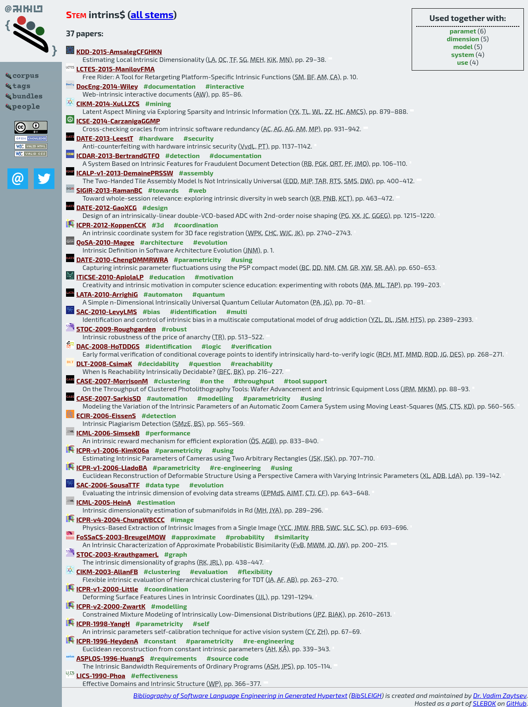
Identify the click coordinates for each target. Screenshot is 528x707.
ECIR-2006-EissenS (106, 415)
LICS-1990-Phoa (100, 675)
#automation (166, 398)
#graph (175, 554)
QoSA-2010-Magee (105, 242)
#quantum (208, 294)
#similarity (291, 537)
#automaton (163, 294)
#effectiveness (154, 675)
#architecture (161, 242)
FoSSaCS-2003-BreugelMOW (121, 537)
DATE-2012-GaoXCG (106, 207)
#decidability (158, 363)
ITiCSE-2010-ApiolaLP (110, 277)
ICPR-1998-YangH (103, 623)
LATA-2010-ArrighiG (107, 294)
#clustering (171, 381)
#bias (151, 311)
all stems (152, 14)
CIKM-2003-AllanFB (107, 571)
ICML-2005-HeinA (103, 502)
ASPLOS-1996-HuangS (110, 658)
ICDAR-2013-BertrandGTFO (118, 155)
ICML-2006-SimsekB (108, 433)
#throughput (253, 381)
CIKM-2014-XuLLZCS (107, 103)
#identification (193, 311)
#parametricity (197, 259)
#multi (236, 311)
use (462, 62)
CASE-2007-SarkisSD (108, 398)
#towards (163, 190)
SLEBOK (484, 703)
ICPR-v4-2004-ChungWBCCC (120, 519)
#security (199, 138)
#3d (157, 225)
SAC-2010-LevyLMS (106, 311)
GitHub (517, 703)
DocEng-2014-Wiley (107, 86)
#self (201, 623)
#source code (227, 658)
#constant (160, 641)
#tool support (305, 381)
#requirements (173, 658)
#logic (211, 346)
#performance (167, 433)
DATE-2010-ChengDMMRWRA (122, 259)
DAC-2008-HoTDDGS (107, 346)
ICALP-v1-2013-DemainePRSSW (124, 173)
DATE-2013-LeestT (104, 138)
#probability (244, 537)
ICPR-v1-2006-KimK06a (112, 450)
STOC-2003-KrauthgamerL (117, 554)
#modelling (215, 398)
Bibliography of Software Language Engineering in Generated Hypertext (240, 695)
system (462, 54)
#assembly (196, 173)
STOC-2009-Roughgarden (116, 329)
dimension (463, 39)
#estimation (156, 502)
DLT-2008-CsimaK (104, 363)
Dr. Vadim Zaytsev (499, 695)
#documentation (170, 86)
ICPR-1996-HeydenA (107, 641)
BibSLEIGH (366, 695)
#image (182, 519)
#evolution (210, 242)
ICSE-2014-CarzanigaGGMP (118, 121)
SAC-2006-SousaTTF (107, 485)
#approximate (193, 537)
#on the (212, 381)
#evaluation (209, 571)
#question (205, 363)
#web (197, 190)
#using (241, 259)
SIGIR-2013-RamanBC (109, 190)
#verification (251, 346)
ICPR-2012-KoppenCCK (111, 225)
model (463, 46)
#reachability (252, 363)
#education (167, 277)
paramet (463, 31)
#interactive (224, 86)
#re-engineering (235, 467)
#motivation (214, 277)
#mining (158, 103)
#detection (182, 155)
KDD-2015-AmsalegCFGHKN (119, 51)
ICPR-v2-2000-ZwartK (110, 606)
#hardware (156, 138)
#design (155, 207)
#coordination (196, 225)
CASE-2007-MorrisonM (112, 381)
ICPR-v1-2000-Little (107, 589)
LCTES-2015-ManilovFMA (115, 69)
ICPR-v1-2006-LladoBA (111, 467)
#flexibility (255, 571)
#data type (162, 485)
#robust (174, 329)
